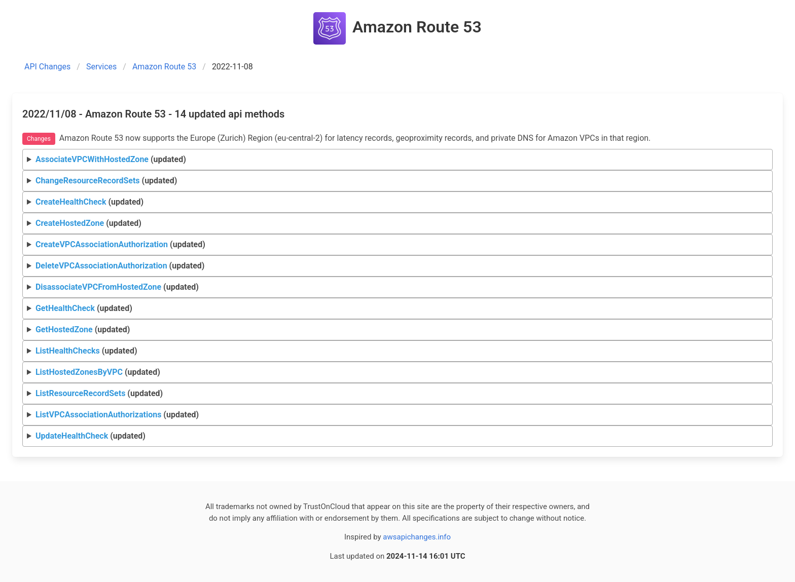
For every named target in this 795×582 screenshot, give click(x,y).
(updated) (110, 159)
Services (101, 66)
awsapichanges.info (417, 536)
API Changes (47, 66)
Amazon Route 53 (164, 66)
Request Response (398, 202)
